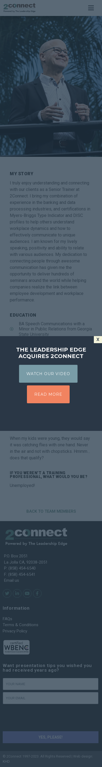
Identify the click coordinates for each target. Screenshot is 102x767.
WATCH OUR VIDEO (48, 373)
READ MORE (48, 394)
